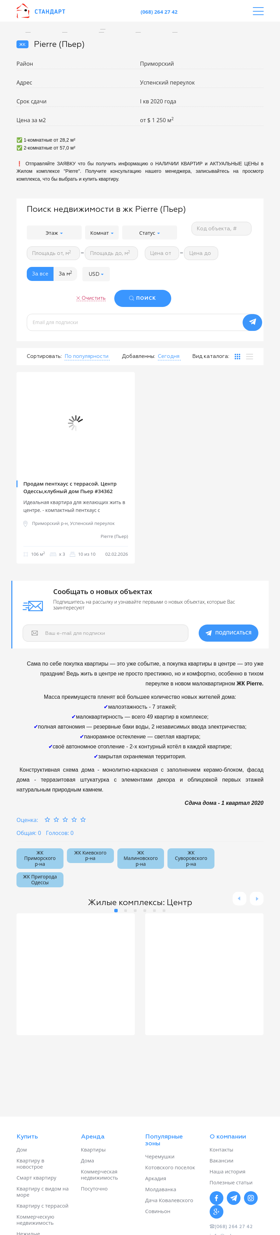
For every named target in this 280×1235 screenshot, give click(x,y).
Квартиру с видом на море (42, 1191)
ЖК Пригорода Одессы (40, 879)
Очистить (94, 298)
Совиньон (157, 1211)
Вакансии (222, 1160)
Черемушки (160, 1156)
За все (40, 273)
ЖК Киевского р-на (90, 855)
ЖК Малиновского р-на (141, 858)
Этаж (54, 232)
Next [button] (124, 423)
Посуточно (94, 1188)
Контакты (221, 1149)
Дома (87, 1160)
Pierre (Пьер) (114, 536)
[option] (75, 423)
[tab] (237, 356)
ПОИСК (146, 298)
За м (65, 274)
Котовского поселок (170, 1167)
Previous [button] (27, 423)
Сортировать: (44, 356)
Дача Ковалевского (169, 1200)
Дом (21, 1149)
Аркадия (155, 1178)
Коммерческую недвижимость (35, 1219)
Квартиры (93, 1149)
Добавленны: (138, 356)
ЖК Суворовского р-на (191, 858)
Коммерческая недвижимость (99, 1174)
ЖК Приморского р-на (40, 858)
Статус (149, 232)
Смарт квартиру (36, 1177)
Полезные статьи (231, 1182)
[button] (96, 274)
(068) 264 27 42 (159, 12)
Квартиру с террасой (42, 1205)
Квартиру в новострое (30, 1163)
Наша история (228, 1171)
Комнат (102, 232)
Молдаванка (160, 1189)
